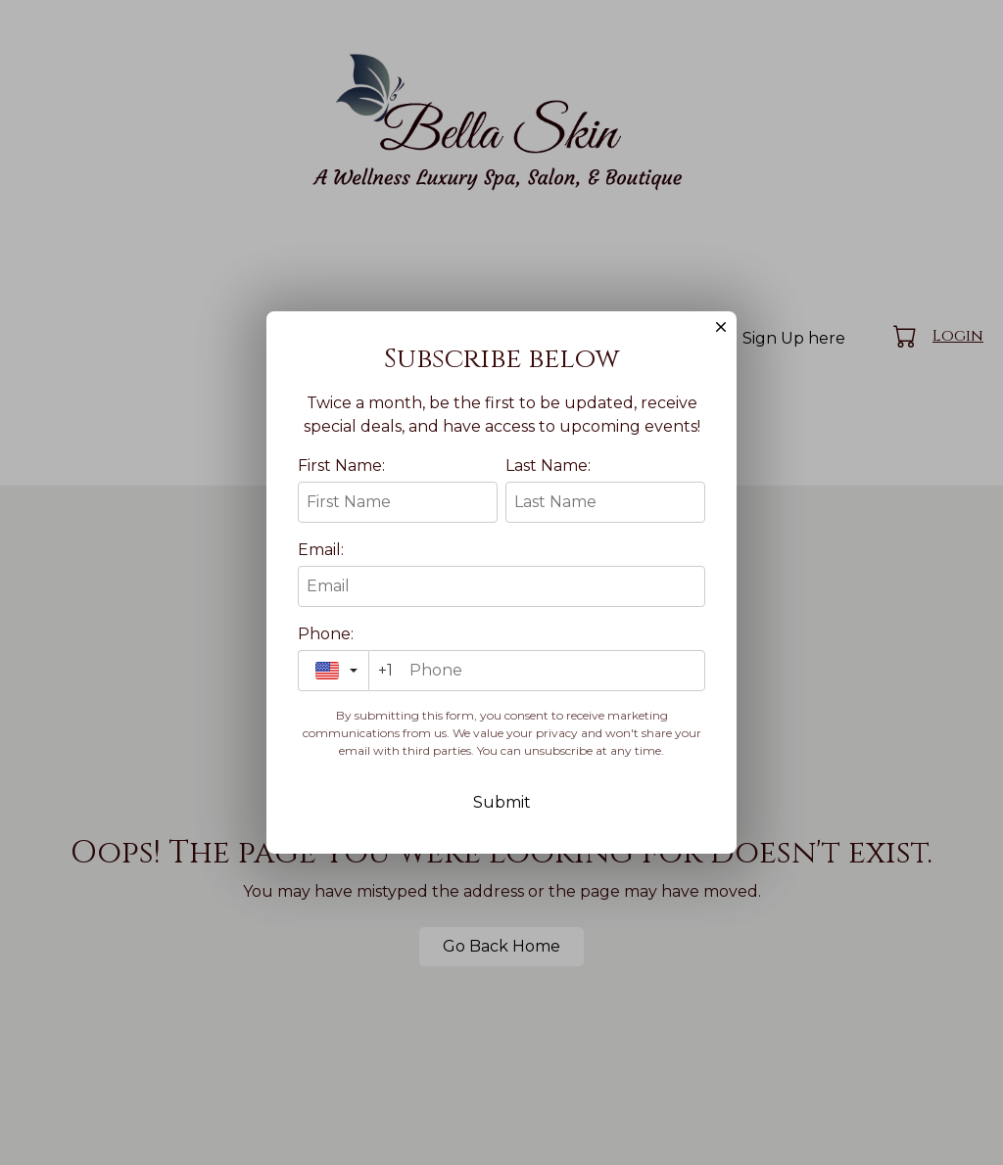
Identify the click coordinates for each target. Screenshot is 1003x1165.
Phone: (326, 675)
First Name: (341, 506)
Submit (502, 843)
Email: (321, 591)
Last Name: (548, 506)
